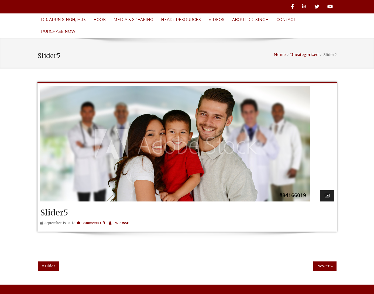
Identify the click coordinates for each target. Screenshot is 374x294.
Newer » (325, 266)
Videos (216, 19)
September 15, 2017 (59, 223)
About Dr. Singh (250, 19)
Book (100, 19)
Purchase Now (58, 31)
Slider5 (54, 212)
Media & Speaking (133, 19)
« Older (48, 266)
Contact (285, 19)
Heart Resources (181, 19)
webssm (123, 222)
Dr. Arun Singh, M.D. (63, 19)
